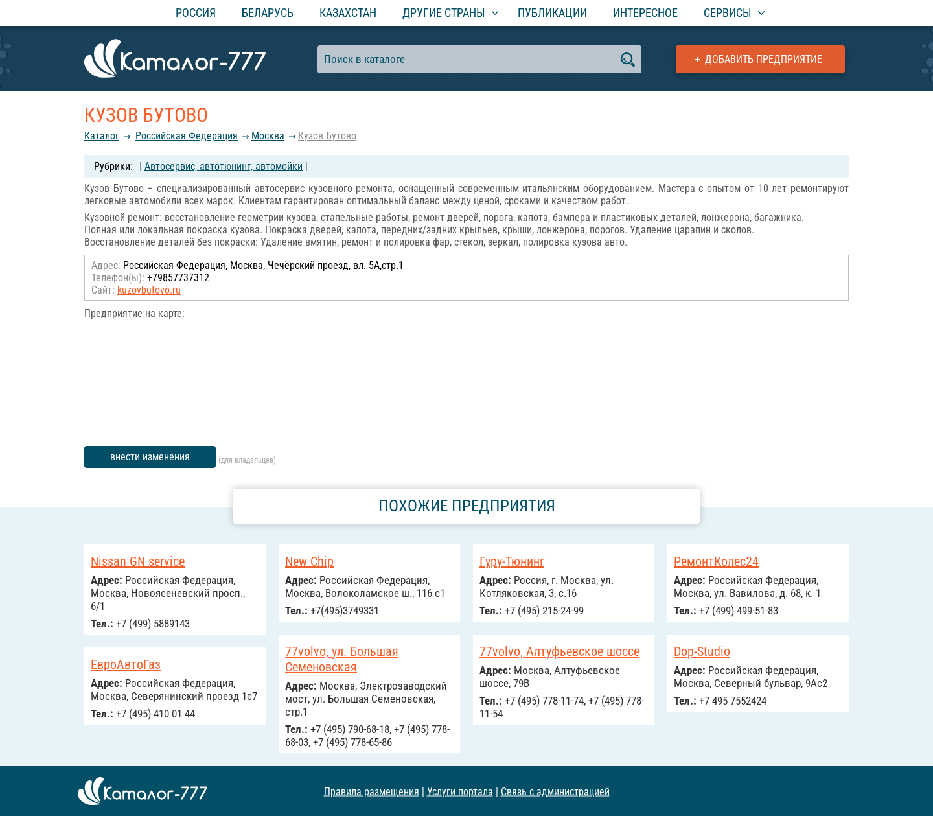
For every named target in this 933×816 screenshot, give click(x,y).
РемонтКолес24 (716, 561)
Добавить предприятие (763, 59)
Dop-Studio (702, 651)
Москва (267, 136)
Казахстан (347, 12)
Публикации (552, 12)
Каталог (101, 136)
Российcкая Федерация (186, 136)
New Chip (309, 561)
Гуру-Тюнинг (511, 561)
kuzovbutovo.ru (149, 290)
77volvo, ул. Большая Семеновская (341, 659)
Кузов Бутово (327, 136)
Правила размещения (371, 791)
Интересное (645, 12)
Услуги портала (460, 791)
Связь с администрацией (555, 791)
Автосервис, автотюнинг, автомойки (223, 166)
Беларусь (268, 12)
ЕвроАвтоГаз (126, 664)
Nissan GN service (138, 561)
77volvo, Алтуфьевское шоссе (559, 651)
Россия (196, 12)
